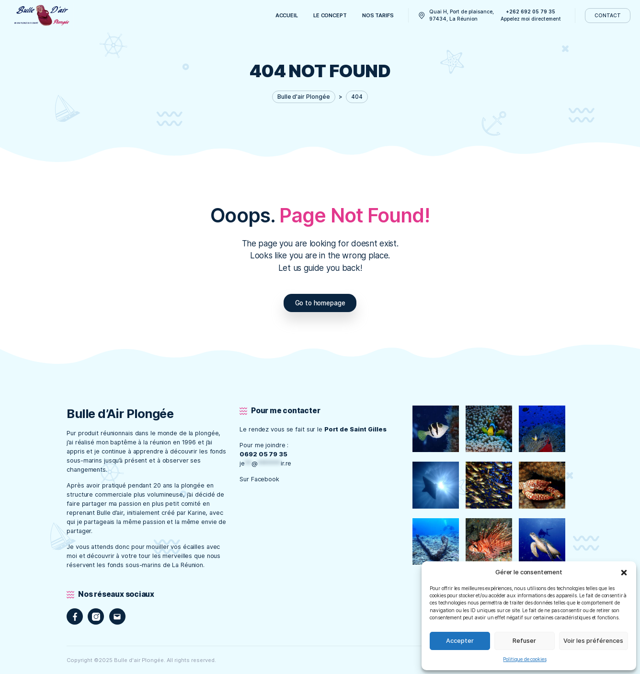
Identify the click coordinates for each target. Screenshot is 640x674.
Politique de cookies (524, 659)
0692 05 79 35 (263, 454)
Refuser (524, 640)
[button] (624, 572)
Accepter (460, 640)
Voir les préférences (593, 640)
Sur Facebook (260, 479)
